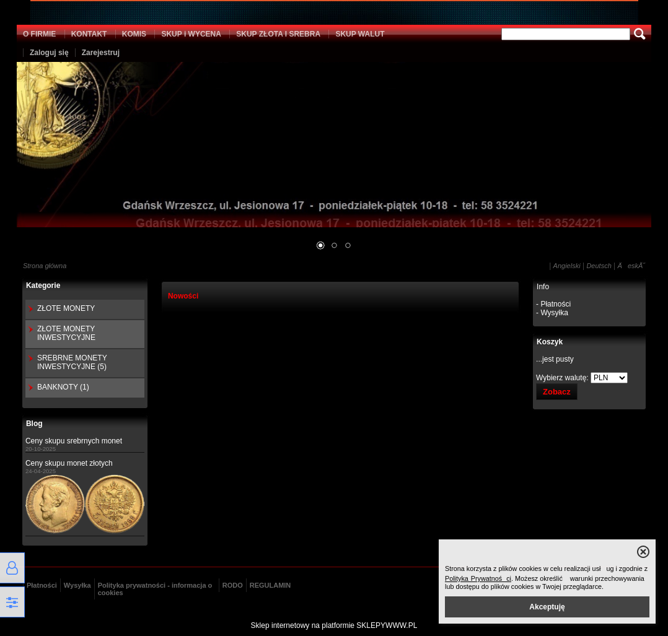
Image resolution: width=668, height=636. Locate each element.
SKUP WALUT (359, 34)
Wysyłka (77, 585)
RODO (232, 585)
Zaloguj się (49, 52)
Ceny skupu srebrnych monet (73, 441)
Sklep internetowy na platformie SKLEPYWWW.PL (334, 625)
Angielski (567, 265)
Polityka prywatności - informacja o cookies (155, 589)
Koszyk (550, 342)
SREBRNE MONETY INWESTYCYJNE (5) (72, 362)
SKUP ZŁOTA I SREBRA (278, 34)
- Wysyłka (552, 312)
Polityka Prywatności (478, 578)
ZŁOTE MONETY (66, 308)
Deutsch (598, 265)
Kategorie (43, 285)
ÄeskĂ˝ (631, 265)
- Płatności (553, 304)
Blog (34, 423)
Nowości (183, 296)
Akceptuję (547, 607)
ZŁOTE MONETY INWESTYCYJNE (66, 333)
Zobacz (557, 391)
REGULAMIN (270, 585)
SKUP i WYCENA (191, 34)
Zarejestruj (101, 52)
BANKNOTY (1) (63, 387)
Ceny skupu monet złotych (69, 463)
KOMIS (134, 34)
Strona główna (44, 265)
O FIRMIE (39, 34)
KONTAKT (89, 34)
